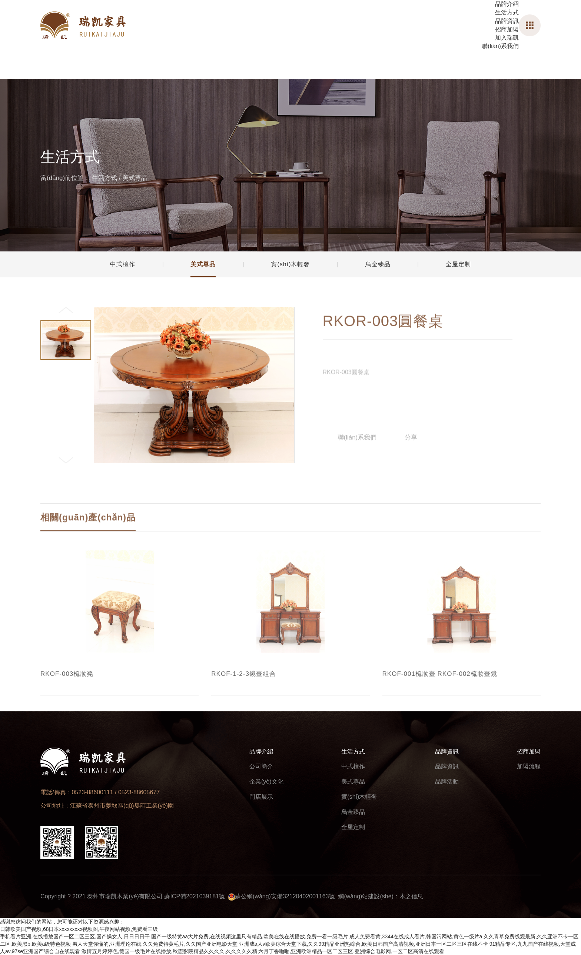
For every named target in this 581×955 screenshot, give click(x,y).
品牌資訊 (507, 21)
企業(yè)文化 (266, 781)
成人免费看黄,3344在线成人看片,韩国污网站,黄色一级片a (415, 936)
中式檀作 (353, 766)
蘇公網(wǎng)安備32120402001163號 (285, 896)
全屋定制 (353, 827)
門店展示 (261, 797)
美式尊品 (134, 177)
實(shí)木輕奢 (359, 797)
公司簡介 (261, 766)
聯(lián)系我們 (500, 46)
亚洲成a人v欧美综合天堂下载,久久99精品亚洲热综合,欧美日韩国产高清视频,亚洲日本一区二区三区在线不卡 (363, 944)
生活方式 (507, 12)
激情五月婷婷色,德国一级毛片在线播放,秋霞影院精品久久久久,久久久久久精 (169, 951)
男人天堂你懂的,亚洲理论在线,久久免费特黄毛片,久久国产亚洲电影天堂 (155, 944)
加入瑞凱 (507, 37)
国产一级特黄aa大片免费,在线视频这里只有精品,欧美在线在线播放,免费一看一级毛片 (249, 936)
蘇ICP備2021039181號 (194, 896)
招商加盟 (507, 29)
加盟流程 (529, 766)
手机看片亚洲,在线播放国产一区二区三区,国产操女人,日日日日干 (75, 936)
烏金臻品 (353, 812)
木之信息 (411, 896)
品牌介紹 (507, 4)
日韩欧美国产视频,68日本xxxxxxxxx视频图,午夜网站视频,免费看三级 (79, 929)
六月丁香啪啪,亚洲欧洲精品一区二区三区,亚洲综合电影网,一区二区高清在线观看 (351, 951)
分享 (411, 444)
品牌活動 (447, 781)
